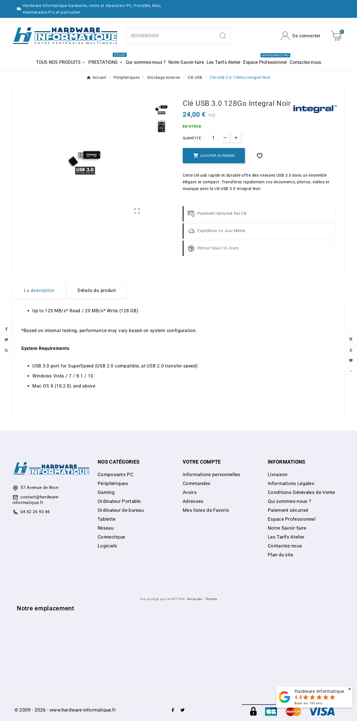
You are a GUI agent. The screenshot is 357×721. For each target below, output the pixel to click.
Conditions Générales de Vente (301, 492)
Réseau (106, 528)
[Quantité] (213, 138)
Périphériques (113, 483)
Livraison (278, 474)
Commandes (197, 483)
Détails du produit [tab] (97, 290)
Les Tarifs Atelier (286, 537)
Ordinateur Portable (119, 501)
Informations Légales (291, 483)
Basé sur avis (308, 703)
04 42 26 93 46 (35, 511)
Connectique (111, 537)
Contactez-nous (285, 546)
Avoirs (190, 492)
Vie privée (194, 599)
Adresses (193, 501)
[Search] (223, 36)
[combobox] (171, 35)
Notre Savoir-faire (287, 528)
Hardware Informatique (319, 691)
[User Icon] (300, 35)
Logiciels (107, 546)
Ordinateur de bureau (121, 510)
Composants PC (115, 474)
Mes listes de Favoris (206, 510)
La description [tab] (39, 290)
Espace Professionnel (291, 519)
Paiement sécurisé (288, 510)
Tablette (106, 519)
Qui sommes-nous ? (289, 501)
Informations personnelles (211, 474)
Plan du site (280, 554)
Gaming (106, 492)
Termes (211, 599)
